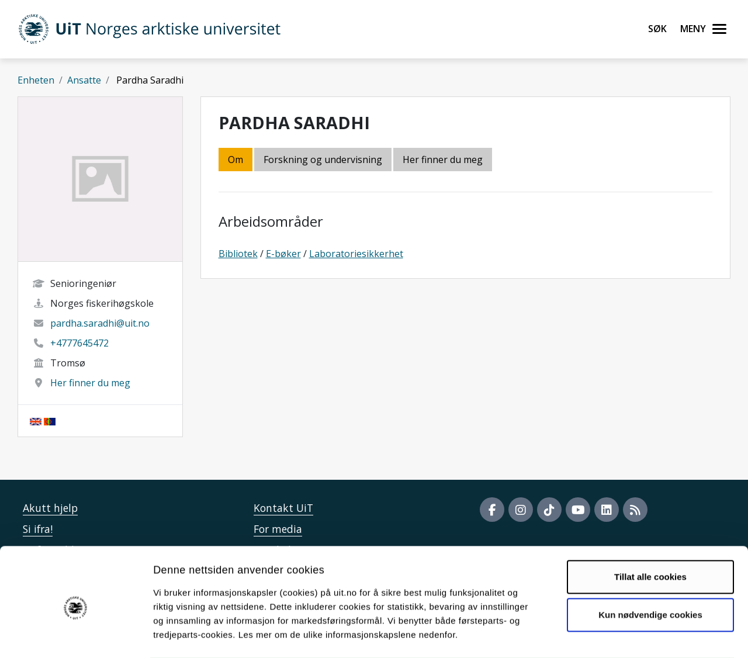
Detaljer (622, 635)
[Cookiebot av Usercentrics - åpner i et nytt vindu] (76, 635)
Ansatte (84, 80)
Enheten (36, 80)
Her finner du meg (90, 382)
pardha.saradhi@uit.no (100, 323)
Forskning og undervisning (323, 159)
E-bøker (283, 253)
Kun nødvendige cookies (650, 568)
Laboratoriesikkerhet (356, 253)
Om (235, 159)
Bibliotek (238, 253)
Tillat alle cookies (650, 530)
